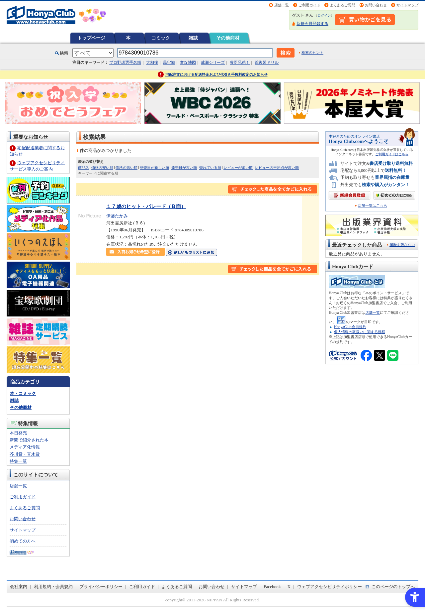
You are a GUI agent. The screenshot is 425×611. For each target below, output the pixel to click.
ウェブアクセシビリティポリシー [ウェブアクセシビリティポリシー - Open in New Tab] (329, 586)
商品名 (83, 168)
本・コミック (23, 393)
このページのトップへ (393, 586)
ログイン (324, 15)
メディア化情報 (25, 446)
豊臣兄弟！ (240, 62)
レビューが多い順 (238, 168)
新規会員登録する (312, 23)
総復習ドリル (267, 62)
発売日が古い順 (184, 168)
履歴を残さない (402, 245)
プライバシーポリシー (101, 586)
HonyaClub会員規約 (350, 327)
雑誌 (193, 38)
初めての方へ (23, 541)
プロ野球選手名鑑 (125, 62)
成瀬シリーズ (213, 62)
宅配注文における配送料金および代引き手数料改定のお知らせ (216, 74)
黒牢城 (169, 62)
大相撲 (152, 62)
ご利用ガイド (309, 5)
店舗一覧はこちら (372, 205)
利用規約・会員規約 (53, 586)
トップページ (91, 38)
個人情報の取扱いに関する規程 (359, 332)
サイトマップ (407, 5)
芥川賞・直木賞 (25, 454)
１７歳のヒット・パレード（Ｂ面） (146, 206)
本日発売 (18, 432)
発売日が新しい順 (154, 168)
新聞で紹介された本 (29, 439)
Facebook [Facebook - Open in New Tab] (272, 586)
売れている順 (210, 168)
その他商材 (227, 38)
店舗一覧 (281, 5)
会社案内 (18, 586)
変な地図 (188, 62)
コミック (160, 38)
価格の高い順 (126, 168)
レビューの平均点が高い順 (277, 168)
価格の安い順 (102, 168)
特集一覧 (18, 461)
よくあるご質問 (342, 5)
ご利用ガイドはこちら (391, 154)
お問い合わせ (376, 5)
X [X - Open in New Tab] (289, 586)
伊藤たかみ (117, 215)
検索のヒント (312, 53)
